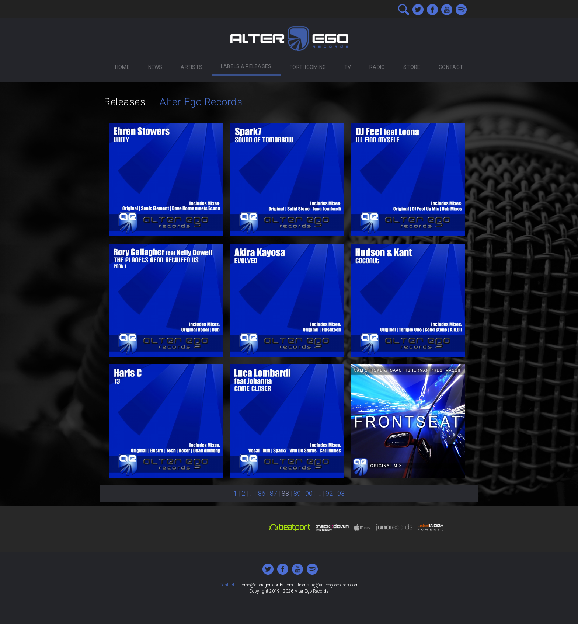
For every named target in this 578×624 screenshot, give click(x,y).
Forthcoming (308, 67)
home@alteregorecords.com (266, 585)
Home (122, 67)
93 (341, 493)
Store (411, 67)
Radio (377, 67)
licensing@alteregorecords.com (328, 585)
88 (285, 493)
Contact (451, 67)
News (155, 67)
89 (297, 493)
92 (329, 493)
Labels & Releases (246, 66)
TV (347, 67)
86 (261, 493)
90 (309, 493)
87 (273, 493)
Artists (191, 67)
